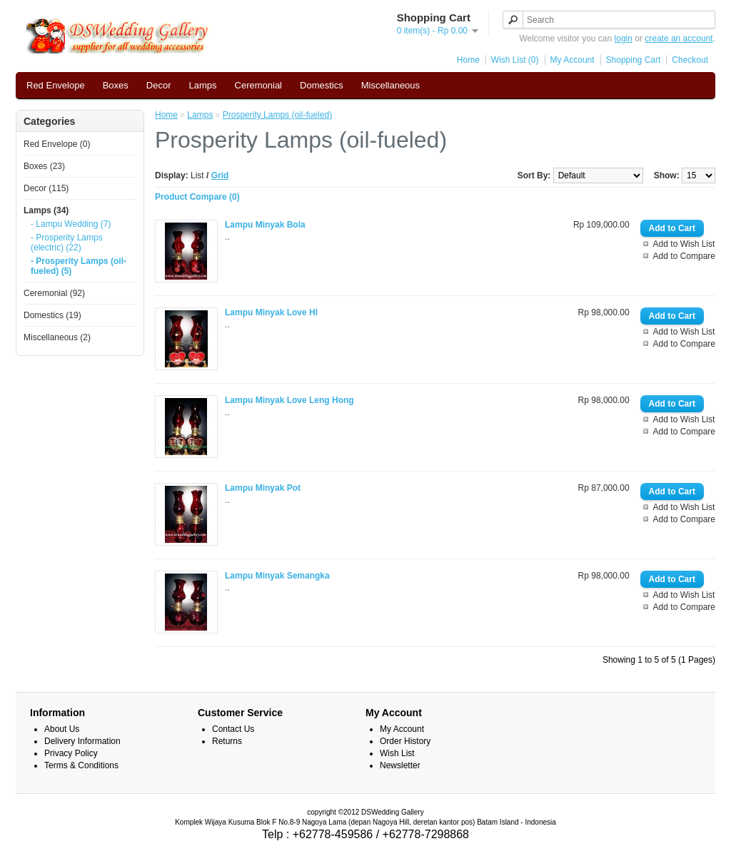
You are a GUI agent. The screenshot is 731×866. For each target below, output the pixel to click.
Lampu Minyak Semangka (277, 576)
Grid (220, 175)
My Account (572, 60)
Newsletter (400, 765)
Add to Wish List (684, 244)
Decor (158, 85)
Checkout (690, 60)
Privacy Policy (71, 753)
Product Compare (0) (197, 197)
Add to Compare (684, 256)
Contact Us (233, 729)
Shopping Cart (633, 60)
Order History (405, 741)
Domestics (321, 85)
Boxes (115, 85)
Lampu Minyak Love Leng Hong (289, 400)
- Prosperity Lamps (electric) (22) (67, 243)
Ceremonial (258, 85)
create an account (678, 39)
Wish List (397, 753)
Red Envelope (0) (57, 144)
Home (468, 60)
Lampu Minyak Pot (263, 488)
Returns (227, 741)
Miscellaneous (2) (57, 337)
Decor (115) (46, 188)
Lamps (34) (46, 210)
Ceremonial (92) (54, 293)
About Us (61, 729)
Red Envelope (55, 85)
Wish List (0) (515, 60)
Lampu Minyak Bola (265, 225)
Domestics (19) (52, 315)
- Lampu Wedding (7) (71, 224)
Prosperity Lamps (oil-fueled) (277, 115)
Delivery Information (82, 741)
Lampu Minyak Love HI (271, 312)
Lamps (203, 85)
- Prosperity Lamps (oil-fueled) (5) (78, 266)
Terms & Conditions (81, 765)
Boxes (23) (44, 166)
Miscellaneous (390, 85)
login (623, 39)
